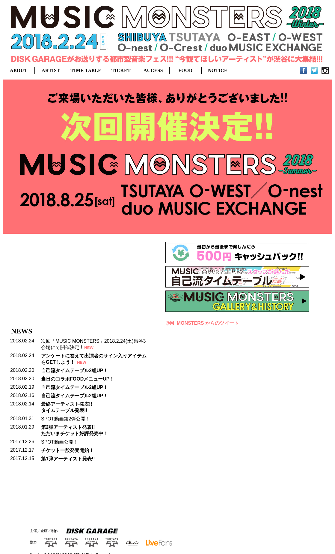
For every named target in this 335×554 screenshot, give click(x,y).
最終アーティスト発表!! (66, 404)
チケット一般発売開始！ (67, 450)
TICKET (121, 70)
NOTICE (217, 70)
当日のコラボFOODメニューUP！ (77, 378)
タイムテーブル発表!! (64, 410)
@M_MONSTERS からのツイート (202, 323)
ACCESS (153, 70)
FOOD (185, 70)
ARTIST (51, 70)
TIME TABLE (86, 70)
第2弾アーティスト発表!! (68, 427)
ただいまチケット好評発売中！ (74, 433)
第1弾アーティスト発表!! (68, 458)
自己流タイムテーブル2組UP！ (74, 370)
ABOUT (18, 70)
